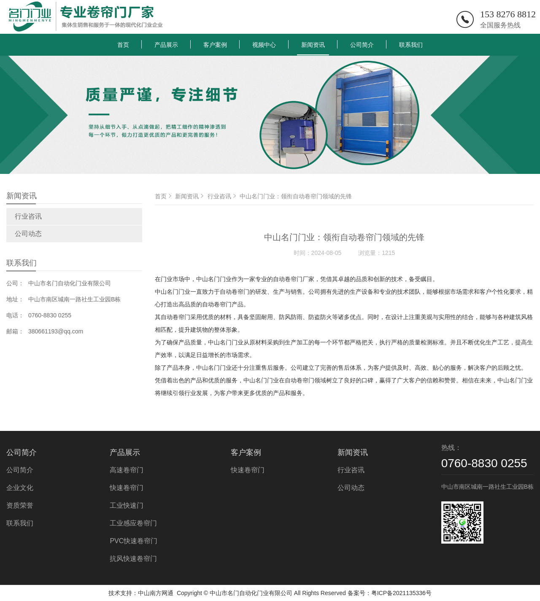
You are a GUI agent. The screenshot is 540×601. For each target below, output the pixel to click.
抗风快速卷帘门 (133, 558)
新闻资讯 (313, 44)
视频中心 (264, 44)
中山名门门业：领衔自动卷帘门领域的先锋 (296, 196)
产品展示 (166, 44)
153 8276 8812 (508, 14)
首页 (123, 44)
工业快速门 (126, 505)
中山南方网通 (155, 593)
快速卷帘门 (126, 487)
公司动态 (28, 233)
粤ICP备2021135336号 (401, 593)
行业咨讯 (28, 216)
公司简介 (362, 44)
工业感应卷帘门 (133, 523)
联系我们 (411, 44)
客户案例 (215, 44)
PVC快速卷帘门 (133, 540)
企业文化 (19, 487)
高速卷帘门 (126, 470)
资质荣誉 (19, 505)
